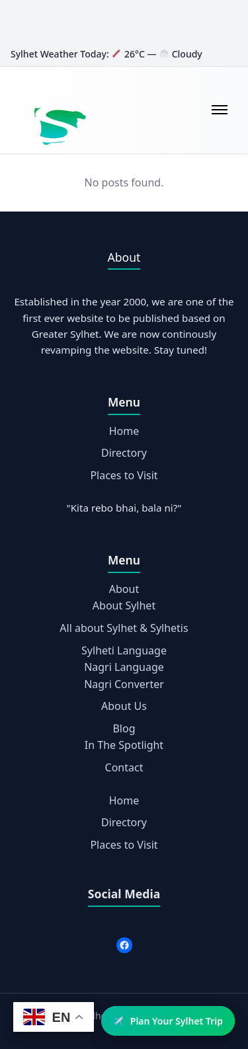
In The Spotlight (124, 745)
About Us (124, 706)
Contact (124, 767)
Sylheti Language (124, 650)
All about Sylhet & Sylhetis (124, 628)
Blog (123, 728)
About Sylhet (124, 605)
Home (124, 431)
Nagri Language (124, 667)
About (124, 589)
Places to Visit (123, 475)
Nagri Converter (124, 684)
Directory (124, 453)
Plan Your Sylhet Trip (168, 1021)
